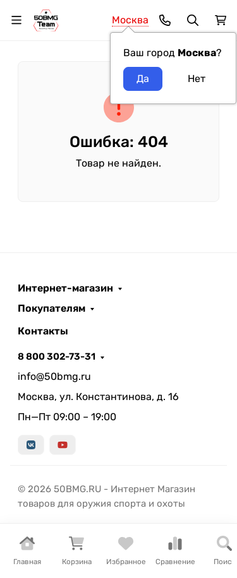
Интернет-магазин (65, 288)
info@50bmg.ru (54, 376)
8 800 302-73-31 (56, 356)
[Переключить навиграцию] (16, 20)
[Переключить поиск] (192, 20)
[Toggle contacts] (165, 20)
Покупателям (51, 309)
